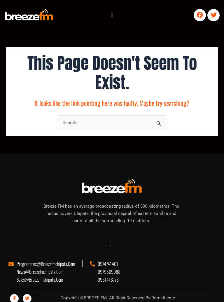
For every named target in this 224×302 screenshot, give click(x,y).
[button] (112, 15)
